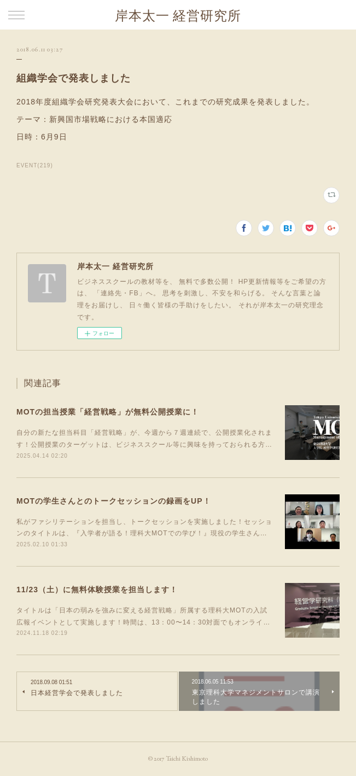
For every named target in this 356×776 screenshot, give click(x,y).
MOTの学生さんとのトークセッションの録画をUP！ (113, 501)
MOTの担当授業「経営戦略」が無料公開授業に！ (107, 411)
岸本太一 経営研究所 (178, 15)
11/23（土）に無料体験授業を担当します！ (97, 589)
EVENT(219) (34, 165)
